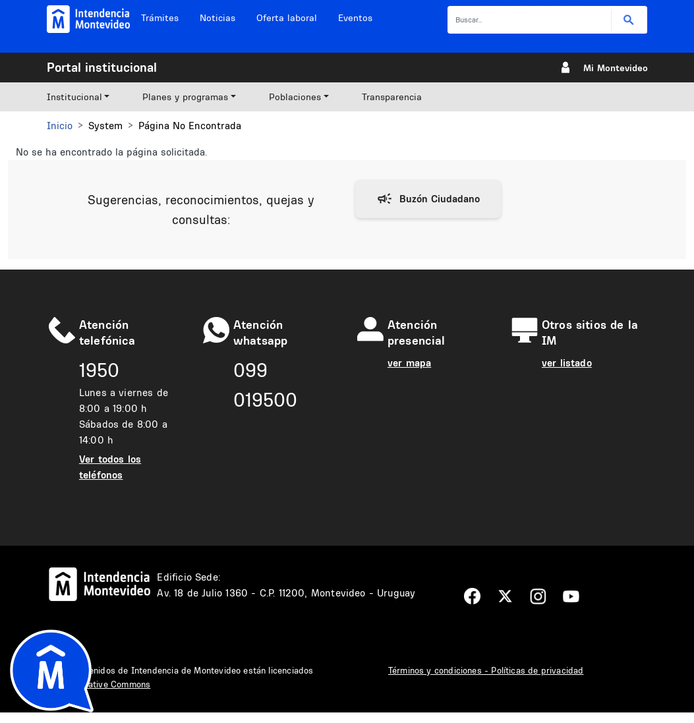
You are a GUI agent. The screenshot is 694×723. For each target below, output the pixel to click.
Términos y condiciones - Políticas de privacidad (486, 670)
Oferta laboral (286, 18)
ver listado (567, 363)
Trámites (160, 18)
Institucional (74, 97)
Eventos (355, 18)
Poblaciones (295, 97)
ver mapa (409, 363)
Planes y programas (185, 97)
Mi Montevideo (615, 68)
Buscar (629, 20)
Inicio (59, 125)
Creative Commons (112, 684)
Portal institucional (102, 67)
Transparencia (392, 97)
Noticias (217, 18)
